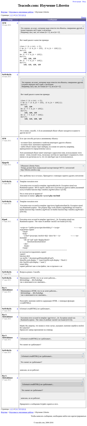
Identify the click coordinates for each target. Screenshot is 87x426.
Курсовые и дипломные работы (21, 12)
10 (23, 15)
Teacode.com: (29, 5)
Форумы (4, 12)
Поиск (83, 17)
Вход (84, 1)
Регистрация (77, 1)
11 (25, 15)
